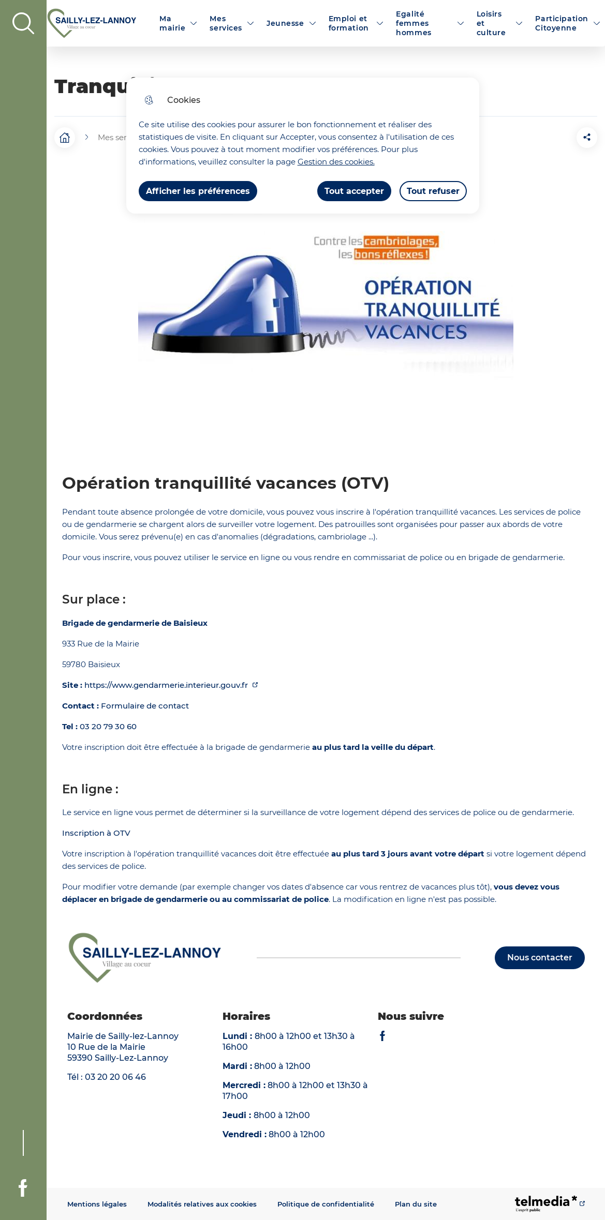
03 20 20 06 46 (115, 1077)
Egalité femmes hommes (413, 23)
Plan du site (416, 1204)
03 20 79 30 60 (108, 726)
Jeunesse (285, 23)
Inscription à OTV (96, 833)
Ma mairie (172, 23)
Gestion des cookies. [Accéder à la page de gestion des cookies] (336, 162)
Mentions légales (97, 1204)
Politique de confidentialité (325, 1204)
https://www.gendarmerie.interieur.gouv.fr (167, 685)
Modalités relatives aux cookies (202, 1204)
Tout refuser (433, 191)
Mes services (226, 23)
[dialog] (302, 146)
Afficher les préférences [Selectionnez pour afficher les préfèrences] (198, 191)
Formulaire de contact (145, 706)
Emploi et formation (349, 23)
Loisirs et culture (491, 23)
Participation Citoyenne (561, 23)
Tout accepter (354, 191)
